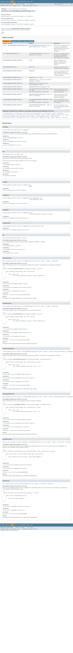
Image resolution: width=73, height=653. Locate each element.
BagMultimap (4, 16)
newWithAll (32, 79)
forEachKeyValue (20, 114)
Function (39, 53)
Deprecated (23, 1)
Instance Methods (16, 41)
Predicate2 (45, 89)
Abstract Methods (28, 41)
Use (16, 1)
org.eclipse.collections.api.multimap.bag (16, 8)
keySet (67, 114)
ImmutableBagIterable (9, 66)
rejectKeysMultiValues (35, 89)
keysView (5, 116)
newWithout (32, 83)
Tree (18, 1)
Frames (17, 3)
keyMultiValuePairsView (57, 114)
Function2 (42, 45)
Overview (2, 1)
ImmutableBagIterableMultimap (16, 45)
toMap (48, 117)
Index (28, 1)
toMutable (58, 117)
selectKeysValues (34, 104)
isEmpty (43, 114)
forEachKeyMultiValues (9, 114)
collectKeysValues (34, 45)
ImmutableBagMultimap (7, 20)
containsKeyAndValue (36, 113)
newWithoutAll (33, 86)
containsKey (26, 113)
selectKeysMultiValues (35, 99)
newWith (31, 77)
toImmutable (42, 117)
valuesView (65, 117)
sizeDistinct (34, 117)
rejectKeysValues (34, 94)
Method (19, 5)
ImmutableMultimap (17, 16)
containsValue (47, 113)
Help (31, 1)
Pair (35, 46)
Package (8, 1)
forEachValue (30, 114)
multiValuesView (24, 116)
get (30, 66)
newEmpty (31, 70)
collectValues (33, 53)
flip (30, 60)
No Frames (22, 3)
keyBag (48, 114)
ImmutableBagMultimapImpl (8, 24)
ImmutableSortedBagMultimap (24, 20)
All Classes (30, 3)
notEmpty (32, 116)
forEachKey (60, 113)
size (28, 117)
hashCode (37, 114)
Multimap (27, 16)
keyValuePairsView (14, 116)
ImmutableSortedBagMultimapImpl (25, 24)
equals (54, 113)
